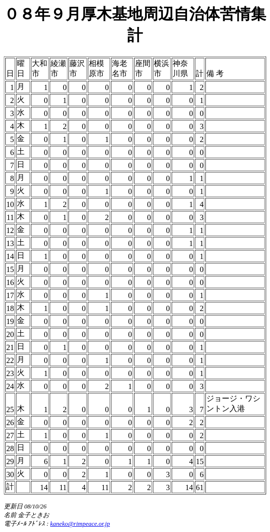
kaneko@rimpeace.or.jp (80, 523)
